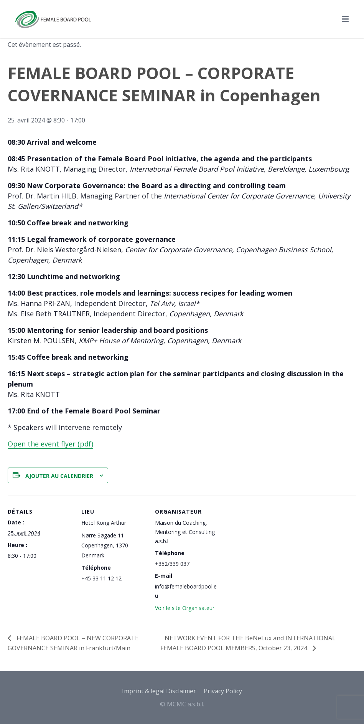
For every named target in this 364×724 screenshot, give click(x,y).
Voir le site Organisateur (184, 608)
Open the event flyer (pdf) (50, 443)
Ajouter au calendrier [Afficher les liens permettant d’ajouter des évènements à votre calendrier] (59, 475)
